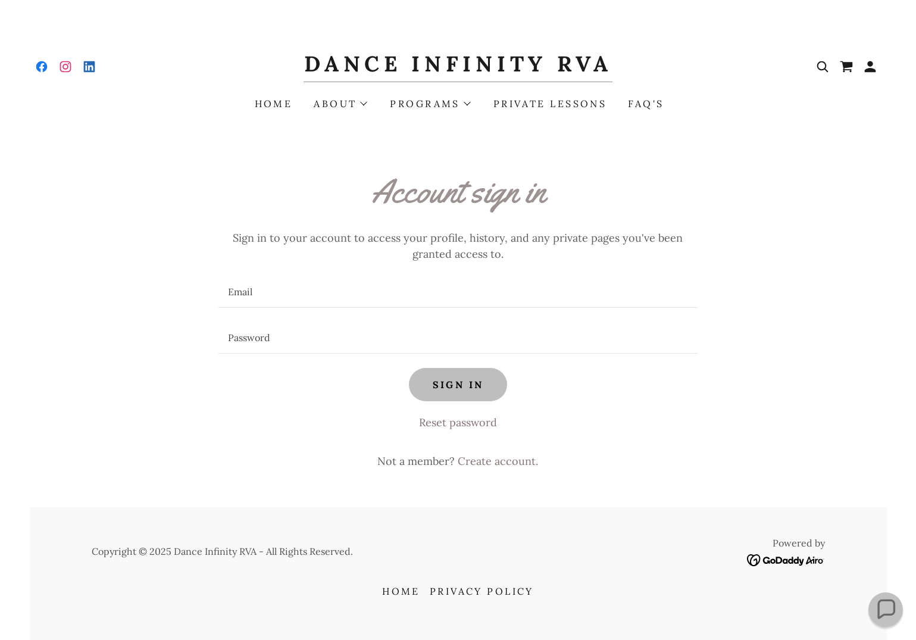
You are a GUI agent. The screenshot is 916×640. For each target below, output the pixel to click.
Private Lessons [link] (550, 104)
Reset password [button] (458, 422)
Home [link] (274, 104)
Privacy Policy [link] (482, 591)
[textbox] (458, 292)
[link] (42, 67)
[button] (870, 67)
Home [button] (401, 591)
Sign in (458, 385)
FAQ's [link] (646, 104)
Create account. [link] (498, 461)
